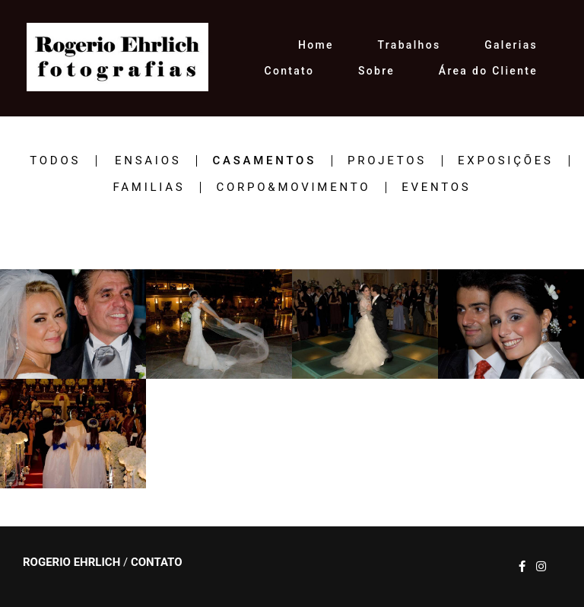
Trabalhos (408, 45)
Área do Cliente (488, 71)
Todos (55, 161)
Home (316, 45)
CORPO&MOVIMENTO (293, 187)
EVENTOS (436, 187)
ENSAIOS (148, 161)
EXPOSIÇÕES (506, 161)
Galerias (511, 45)
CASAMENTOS (264, 161)
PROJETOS (387, 161)
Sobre (376, 71)
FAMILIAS (149, 187)
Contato (290, 71)
